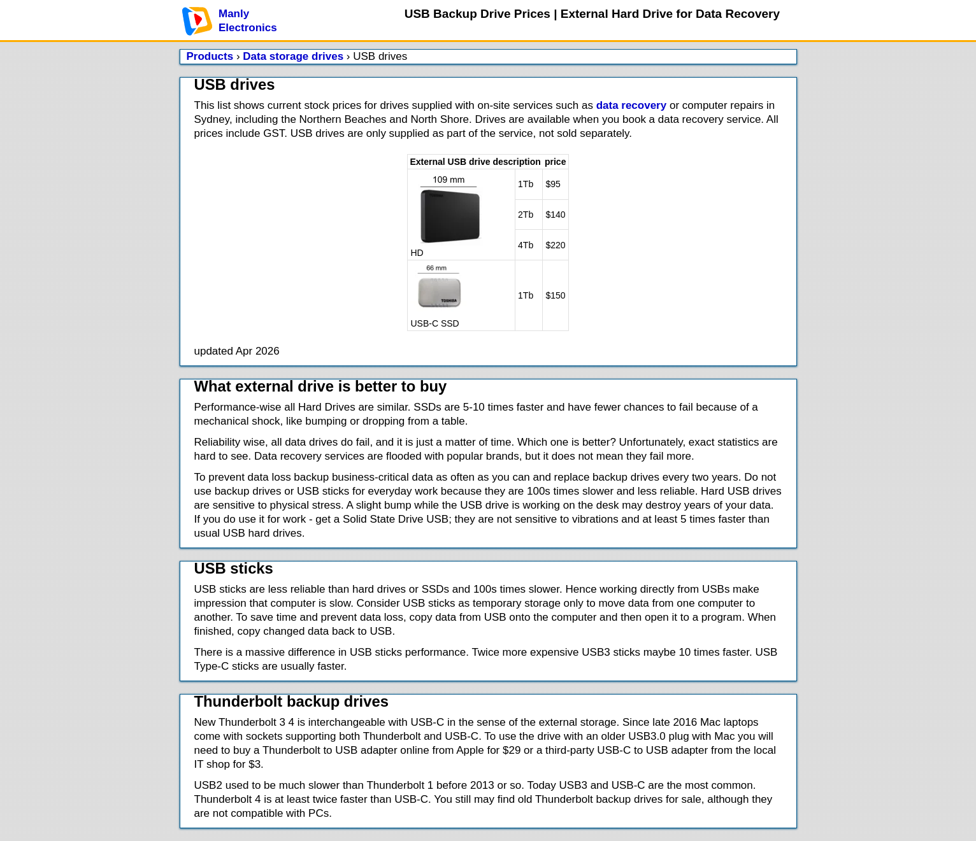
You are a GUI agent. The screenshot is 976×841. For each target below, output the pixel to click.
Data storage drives (293, 56)
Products (210, 56)
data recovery (631, 105)
